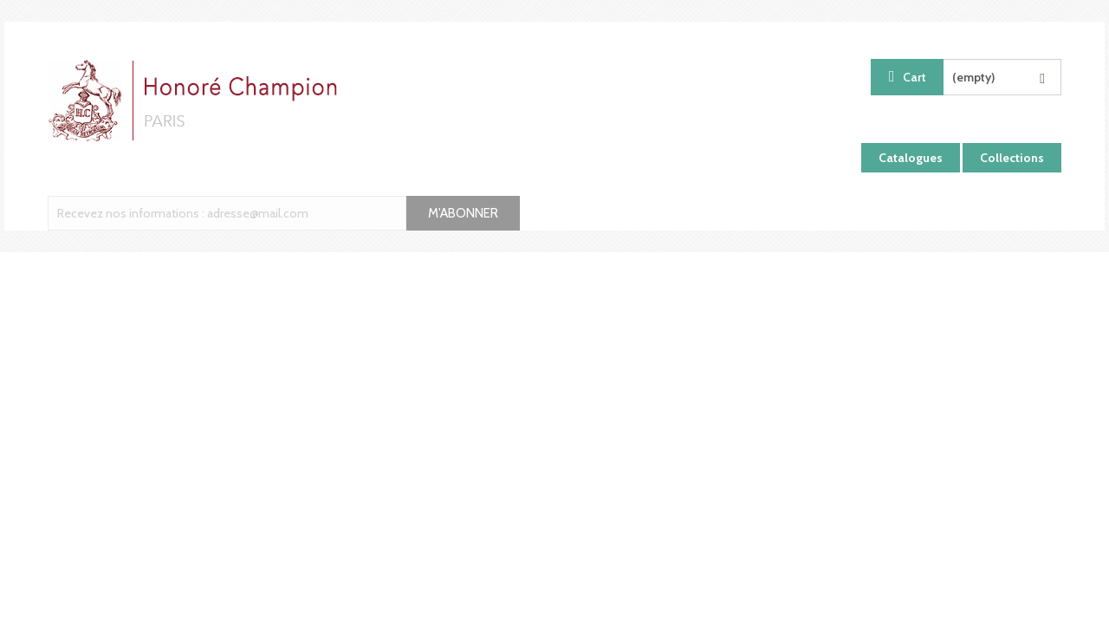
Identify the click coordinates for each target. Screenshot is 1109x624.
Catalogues (911, 158)
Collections (1012, 158)
